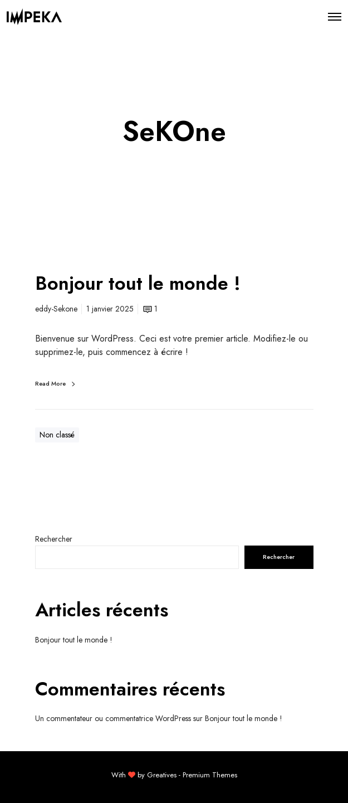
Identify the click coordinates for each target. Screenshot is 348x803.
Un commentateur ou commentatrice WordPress (113, 718)
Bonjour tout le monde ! (73, 639)
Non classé (57, 434)
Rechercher (53, 538)
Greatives (162, 775)
